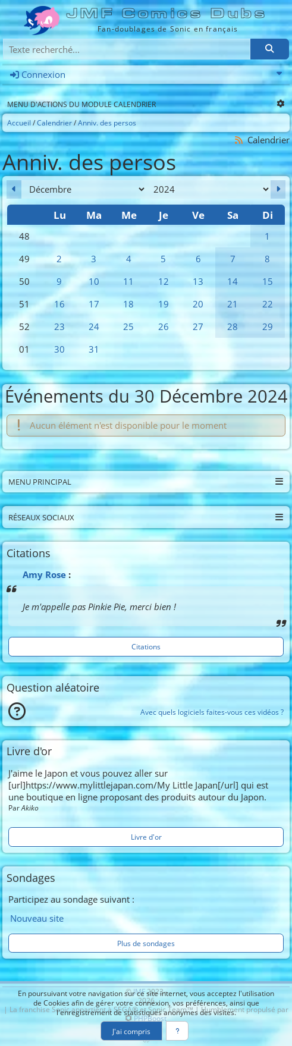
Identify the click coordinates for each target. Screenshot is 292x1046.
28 (232, 326)
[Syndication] (239, 140)
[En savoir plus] (177, 1031)
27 (198, 326)
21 (232, 304)
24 (94, 326)
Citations (146, 646)
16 (59, 304)
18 (128, 304)
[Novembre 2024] (14, 189)
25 (128, 326)
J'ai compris (131, 1031)
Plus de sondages (146, 943)
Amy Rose (44, 574)
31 (94, 349)
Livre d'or (146, 836)
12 (163, 281)
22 (267, 304)
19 (163, 304)
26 (163, 326)
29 (267, 326)
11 (128, 281)
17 (94, 304)
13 (198, 281)
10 (94, 281)
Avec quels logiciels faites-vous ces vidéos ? (212, 712)
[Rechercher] (269, 49)
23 (59, 326)
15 (267, 281)
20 (198, 304)
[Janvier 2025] (278, 189)
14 (232, 281)
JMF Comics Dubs (167, 13)
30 (59, 349)
